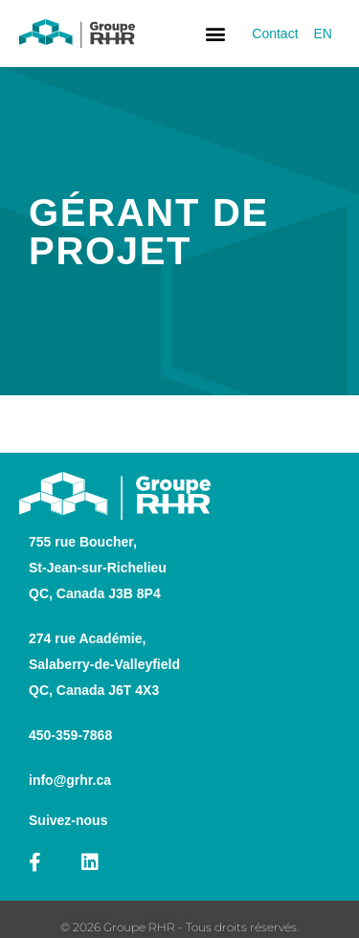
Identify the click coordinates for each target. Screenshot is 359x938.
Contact (275, 33)
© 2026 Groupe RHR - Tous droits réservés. (179, 927)
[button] (215, 34)
